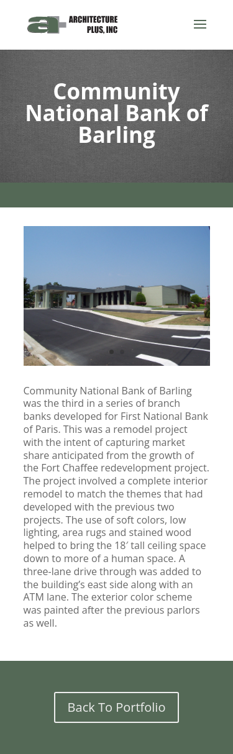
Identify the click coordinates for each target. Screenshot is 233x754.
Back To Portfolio (117, 707)
